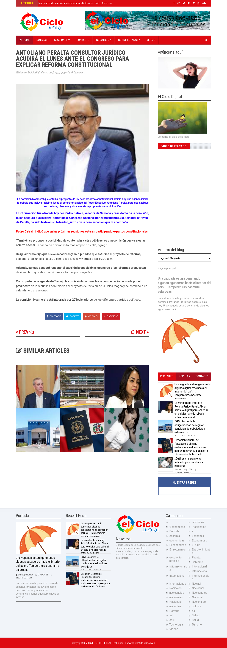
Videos (150, 40)
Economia (198, 536)
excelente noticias (175, 559)
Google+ (91, 316)
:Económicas (177, 527)
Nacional (197, 597)
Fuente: (196, 557)
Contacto (83, 40)
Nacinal (196, 583)
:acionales (198, 522)
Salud (195, 620)
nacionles (175, 606)
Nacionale (175, 601)
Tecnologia (176, 624)
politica (196, 606)
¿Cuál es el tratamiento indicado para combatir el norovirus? (189, 462)
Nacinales (175, 588)
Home (24, 40)
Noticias (42, 40)
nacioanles (176, 597)
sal (171, 615)
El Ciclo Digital (102, 643)
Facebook (54, 316)
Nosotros (103, 40)
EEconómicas (177, 545)
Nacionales (199, 601)
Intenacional (199, 566)
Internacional (177, 575)
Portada (174, 611)
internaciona (199, 571)
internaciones (177, 583)
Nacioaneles (199, 592)
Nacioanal (198, 588)
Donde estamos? (129, 40)
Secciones (62, 40)
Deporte (174, 531)
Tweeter (72, 316)
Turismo (197, 624)
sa (193, 611)
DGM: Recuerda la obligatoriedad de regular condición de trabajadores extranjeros (190, 427)
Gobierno (197, 562)
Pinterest (111, 316)
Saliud (196, 615)
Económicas (199, 540)
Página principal (167, 268)
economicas (176, 540)
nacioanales (176, 592)
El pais (196, 545)
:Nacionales (199, 527)
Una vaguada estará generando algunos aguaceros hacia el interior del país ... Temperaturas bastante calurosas (78, 3)
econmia (174, 536)
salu (172, 620)
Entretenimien (177, 549)
